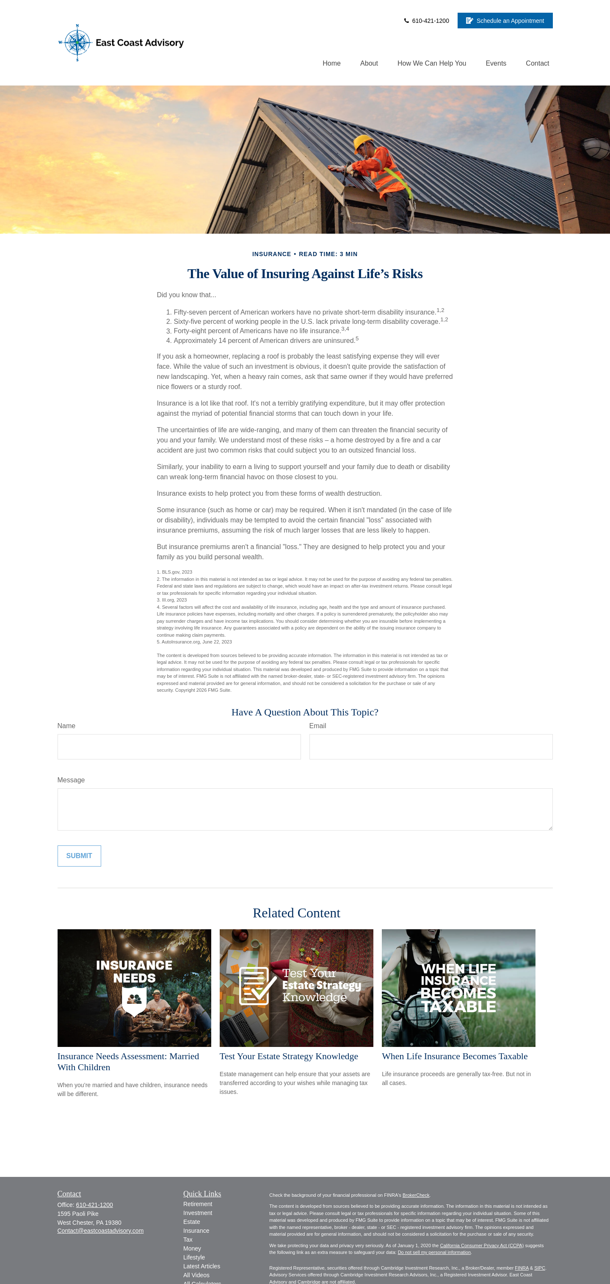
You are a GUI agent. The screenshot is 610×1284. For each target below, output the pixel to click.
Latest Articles (201, 1266)
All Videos (196, 1275)
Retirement (197, 1204)
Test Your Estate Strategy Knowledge (289, 1056)
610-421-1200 (426, 20)
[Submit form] (79, 856)
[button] (331, 63)
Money (192, 1248)
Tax (188, 1239)
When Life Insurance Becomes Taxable (455, 1056)
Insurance (196, 1230)
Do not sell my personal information (434, 1252)
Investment (197, 1212)
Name (67, 725)
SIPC (539, 1267)
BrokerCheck (416, 1195)
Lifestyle (194, 1257)
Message (71, 780)
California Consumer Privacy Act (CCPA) (482, 1245)
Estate (191, 1221)
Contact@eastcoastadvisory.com (101, 1230)
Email (317, 725)
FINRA (521, 1267)
